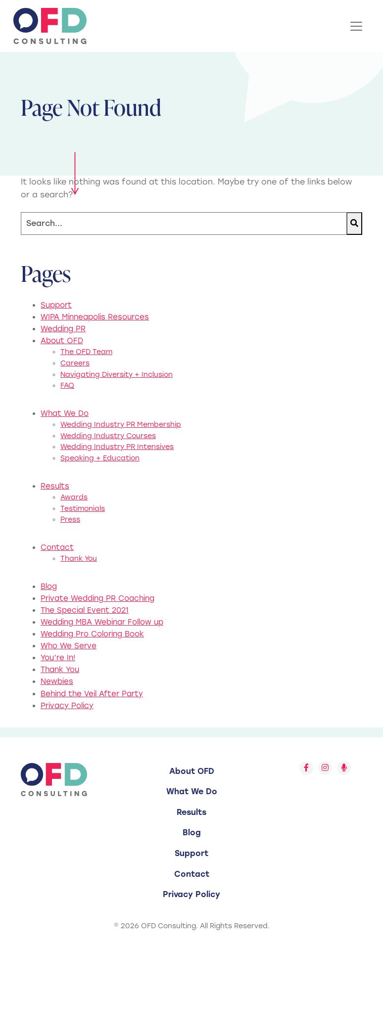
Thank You (78, 558)
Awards (74, 497)
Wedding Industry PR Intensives (117, 447)
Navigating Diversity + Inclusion (116, 374)
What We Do (65, 413)
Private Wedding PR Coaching (97, 598)
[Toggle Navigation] (356, 26)
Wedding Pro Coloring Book (92, 634)
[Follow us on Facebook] (306, 768)
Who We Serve (68, 645)
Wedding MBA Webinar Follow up (102, 622)
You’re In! (58, 657)
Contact (57, 547)
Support (56, 305)
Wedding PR (63, 328)
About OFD (62, 340)
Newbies (57, 681)
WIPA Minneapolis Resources (95, 317)
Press (70, 519)
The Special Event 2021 (85, 610)
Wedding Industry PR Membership (120, 424)
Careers (75, 363)
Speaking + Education (100, 458)
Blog (49, 586)
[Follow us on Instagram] (325, 768)
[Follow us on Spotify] (344, 768)
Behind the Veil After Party (92, 693)
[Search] (184, 223)
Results (55, 486)
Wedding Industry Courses (108, 436)
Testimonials (82, 508)
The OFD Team (86, 352)
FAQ (67, 385)
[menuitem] (191, 771)
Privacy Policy (67, 705)
